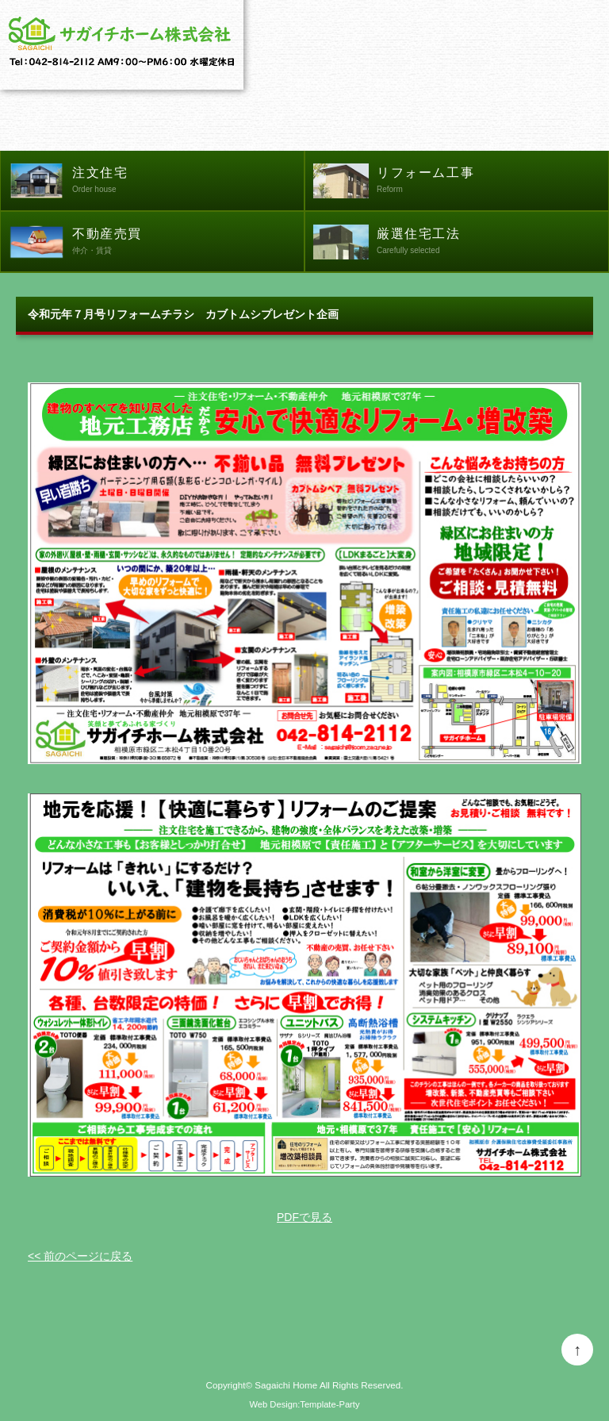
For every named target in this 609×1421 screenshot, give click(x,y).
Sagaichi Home (286, 1385)
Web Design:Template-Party (304, 1404)
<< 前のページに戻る (80, 1256)
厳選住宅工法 (492, 243)
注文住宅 (188, 182)
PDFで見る (304, 1217)
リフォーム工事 (492, 182)
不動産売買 (188, 243)
